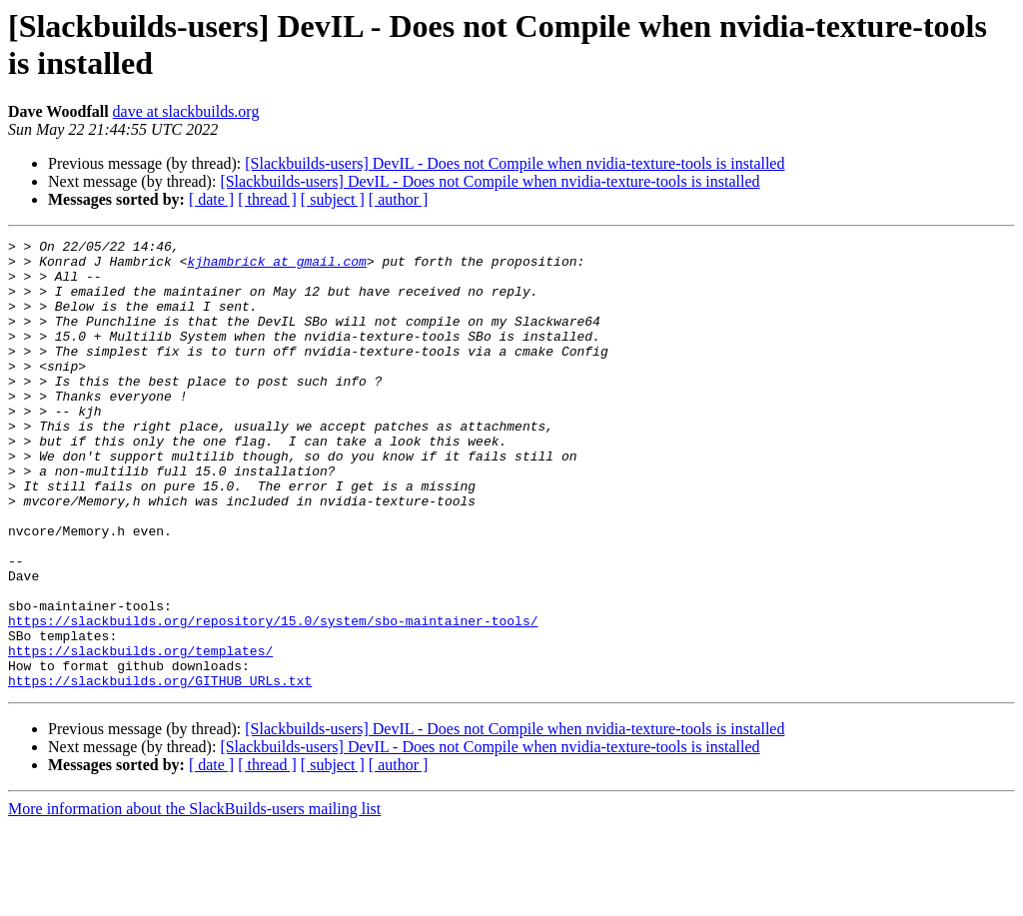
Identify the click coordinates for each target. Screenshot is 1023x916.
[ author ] (399, 199)
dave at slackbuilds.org (186, 111)
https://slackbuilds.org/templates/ (140, 734)
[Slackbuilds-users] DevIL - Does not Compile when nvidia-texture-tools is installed (514, 163)
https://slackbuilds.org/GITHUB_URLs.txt (160, 770)
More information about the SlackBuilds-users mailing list (194, 898)
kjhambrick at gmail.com (276, 267)
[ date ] (211, 199)
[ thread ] (267, 199)
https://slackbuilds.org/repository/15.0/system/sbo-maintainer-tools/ (272, 698)
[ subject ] (333, 199)
